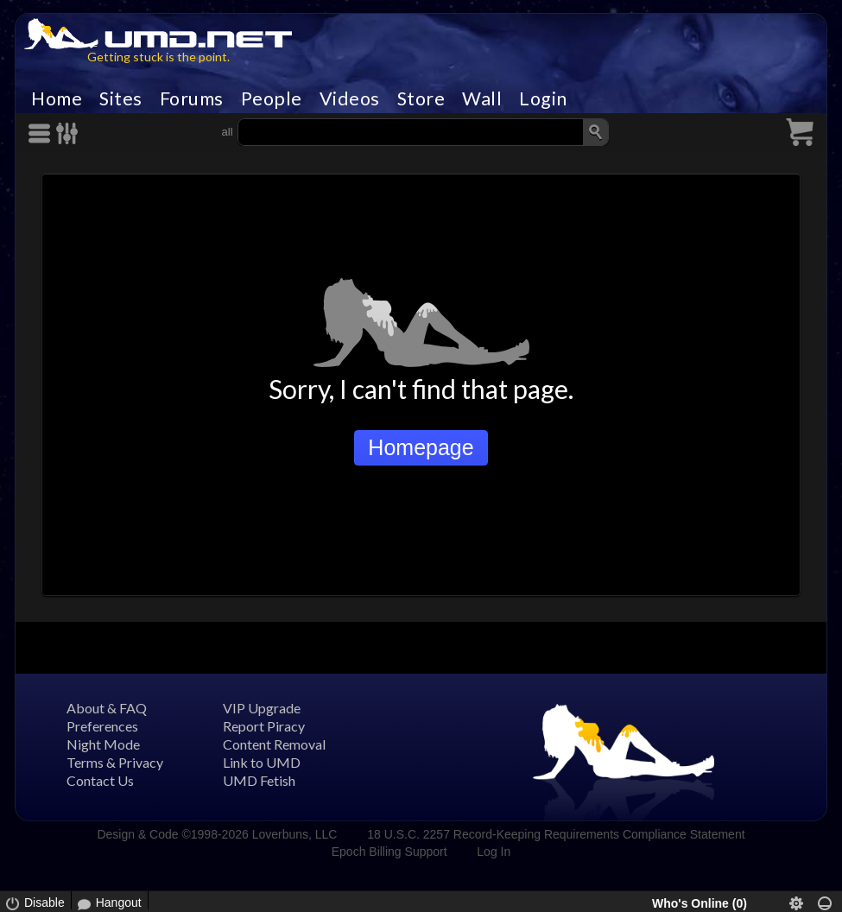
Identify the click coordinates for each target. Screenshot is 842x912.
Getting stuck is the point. (158, 56)
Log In (493, 851)
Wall (482, 98)
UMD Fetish (259, 780)
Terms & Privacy (114, 762)
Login (543, 98)
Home (56, 98)
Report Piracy (264, 726)
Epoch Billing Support (389, 851)
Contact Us (100, 780)
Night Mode (103, 744)
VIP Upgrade (262, 708)
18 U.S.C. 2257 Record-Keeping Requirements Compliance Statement (555, 834)
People (271, 98)
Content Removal (274, 744)
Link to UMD (262, 762)
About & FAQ (106, 708)
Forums (192, 98)
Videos (350, 98)
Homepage (420, 447)
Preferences (102, 726)
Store (421, 98)
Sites (120, 98)
